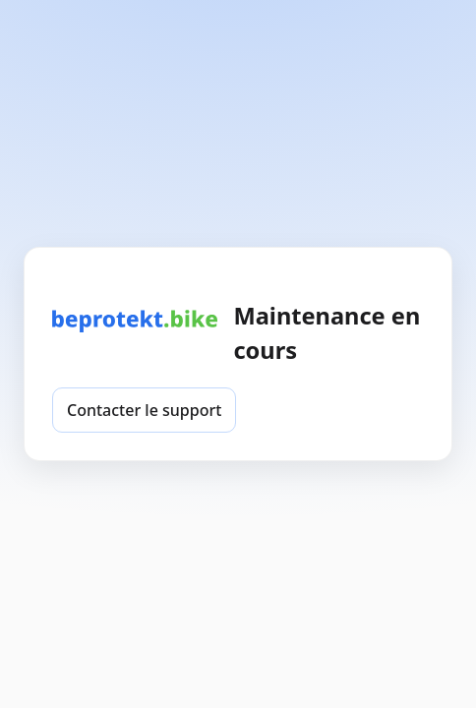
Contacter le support (144, 410)
